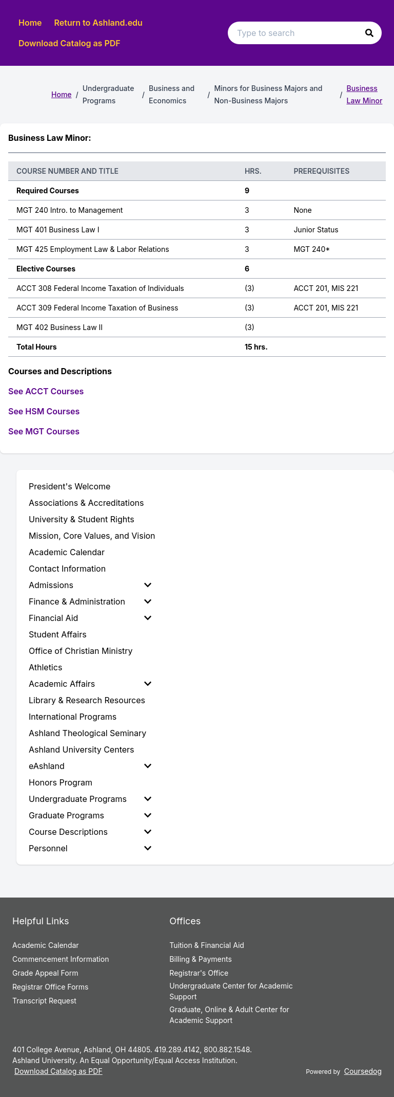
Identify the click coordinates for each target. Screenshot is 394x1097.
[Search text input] (305, 33)
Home (30, 22)
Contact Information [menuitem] (67, 568)
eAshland (90, 766)
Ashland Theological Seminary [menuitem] (87, 733)
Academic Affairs (90, 684)
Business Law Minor (365, 94)
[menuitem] (92, 585)
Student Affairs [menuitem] (58, 634)
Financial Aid (90, 618)
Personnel (90, 848)
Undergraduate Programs (90, 799)
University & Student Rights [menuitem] (81, 519)
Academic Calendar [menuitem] (67, 552)
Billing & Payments (200, 959)
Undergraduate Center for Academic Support (230, 991)
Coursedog (363, 1071)
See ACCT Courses (46, 391)
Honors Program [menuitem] (60, 782)
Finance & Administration (90, 601)
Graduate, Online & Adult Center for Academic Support (229, 1015)
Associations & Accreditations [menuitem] (86, 503)
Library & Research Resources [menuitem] (87, 700)
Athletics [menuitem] (45, 667)
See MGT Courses (44, 431)
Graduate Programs (90, 815)
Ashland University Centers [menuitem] (81, 749)
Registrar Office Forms (50, 986)
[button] (369, 33)
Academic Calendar (45, 945)
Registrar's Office (198, 972)
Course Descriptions (90, 832)
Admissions (90, 585)
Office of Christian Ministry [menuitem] (81, 651)
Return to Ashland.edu (98, 22)
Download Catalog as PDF (69, 43)
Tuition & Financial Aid (206, 945)
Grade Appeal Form (45, 972)
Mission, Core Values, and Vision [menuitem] (92, 536)
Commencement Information (60, 959)
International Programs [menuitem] (72, 716)
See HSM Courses (44, 411)
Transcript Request (44, 1000)
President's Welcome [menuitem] (69, 486)
